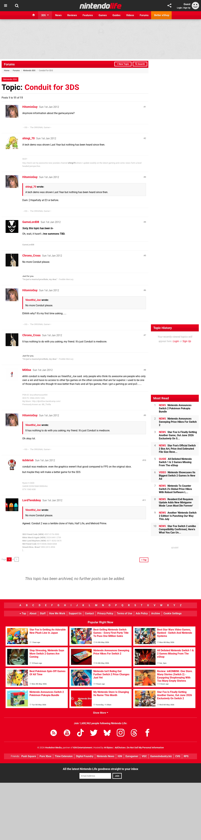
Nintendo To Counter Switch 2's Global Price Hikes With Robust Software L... (175, 489)
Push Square (28, 756)
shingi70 (72, 163)
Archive (155, 613)
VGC (144, 756)
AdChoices (120, 747)
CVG (177, 756)
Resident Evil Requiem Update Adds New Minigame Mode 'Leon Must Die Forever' (176, 502)
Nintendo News (105, 756)
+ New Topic (123, 64)
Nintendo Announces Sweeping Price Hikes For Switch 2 (178, 422)
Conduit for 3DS (52, 87)
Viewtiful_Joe (33, 299)
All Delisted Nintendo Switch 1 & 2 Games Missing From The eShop (175, 462)
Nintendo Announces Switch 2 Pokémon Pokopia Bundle (175, 408)
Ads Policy (142, 613)
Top (23, 613)
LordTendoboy (31, 500)
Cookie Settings (173, 613)
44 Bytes (108, 747)
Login (179, 8)
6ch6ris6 (28, 460)
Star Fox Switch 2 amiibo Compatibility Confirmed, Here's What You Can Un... (177, 529)
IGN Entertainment (82, 747)
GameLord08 (30, 222)
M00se (26, 370)
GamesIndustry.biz (161, 756)
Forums (9, 64)
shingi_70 (28, 138)
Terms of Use (124, 613)
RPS (186, 756)
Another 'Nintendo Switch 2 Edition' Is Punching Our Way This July (178, 516)
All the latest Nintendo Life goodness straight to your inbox (100, 769)
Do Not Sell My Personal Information (145, 747)
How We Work (57, 613)
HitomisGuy (29, 106)
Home (6, 70)
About (33, 613)
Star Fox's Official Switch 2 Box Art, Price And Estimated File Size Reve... (177, 448)
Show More (100, 712)
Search (140, 64)
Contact (89, 613)
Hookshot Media (53, 747)
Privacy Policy (105, 613)
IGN (120, 756)
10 (145, 460)
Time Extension (64, 756)
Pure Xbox (45, 756)
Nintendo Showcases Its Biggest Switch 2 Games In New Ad (177, 475)
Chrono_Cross (31, 255)
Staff (43, 613)
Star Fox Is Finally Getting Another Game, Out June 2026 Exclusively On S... (178, 435)
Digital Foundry (84, 756)
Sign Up (186, 8)
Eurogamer (132, 756)
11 (145, 500)
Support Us (75, 613)
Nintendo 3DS (29, 70)
